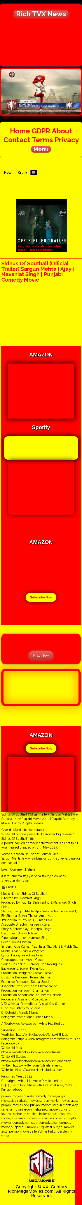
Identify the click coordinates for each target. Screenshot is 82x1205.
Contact (16, 140)
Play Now (41, 655)
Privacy (67, 140)
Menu (41, 149)
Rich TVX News (41, 14)
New (7, 172)
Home (20, 131)
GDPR (41, 131)
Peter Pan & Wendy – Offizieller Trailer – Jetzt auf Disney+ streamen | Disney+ (39, 250)
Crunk (22, 172)
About (62, 131)
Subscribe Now (41, 597)
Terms (42, 140)
